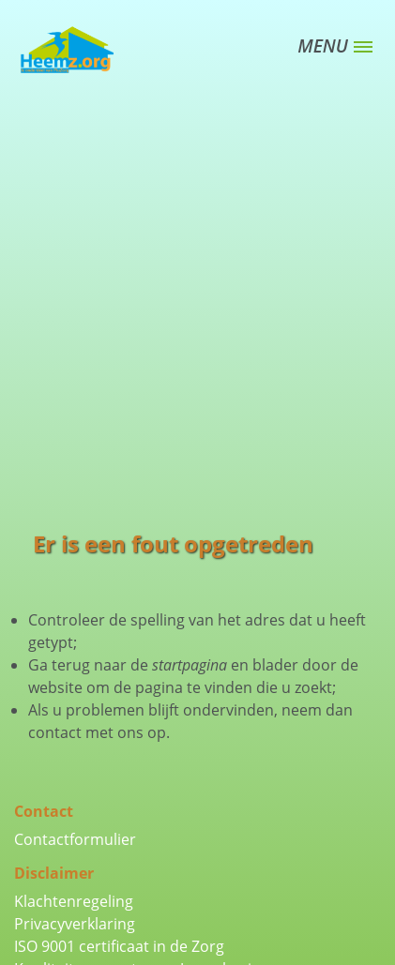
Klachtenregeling (73, 901)
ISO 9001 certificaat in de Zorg (119, 946)
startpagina (189, 665)
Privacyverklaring (74, 923)
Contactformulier (75, 839)
